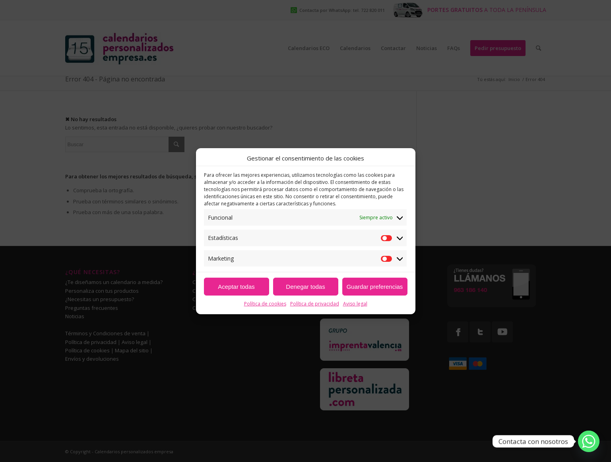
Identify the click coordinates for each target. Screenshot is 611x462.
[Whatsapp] (588, 441)
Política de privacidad (314, 303)
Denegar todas (305, 286)
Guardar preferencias (375, 286)
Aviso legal (355, 303)
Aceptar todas (236, 286)
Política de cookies (265, 303)
